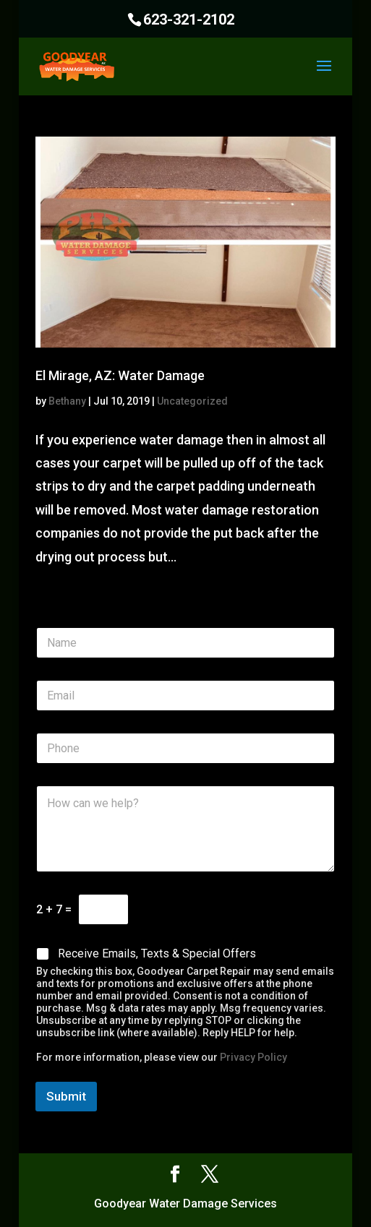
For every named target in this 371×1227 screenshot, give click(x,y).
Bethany (67, 401)
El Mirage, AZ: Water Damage (120, 375)
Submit (66, 1096)
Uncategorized (192, 401)
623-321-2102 (188, 19)
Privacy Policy (253, 1057)
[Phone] (186, 748)
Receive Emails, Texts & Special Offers (157, 953)
